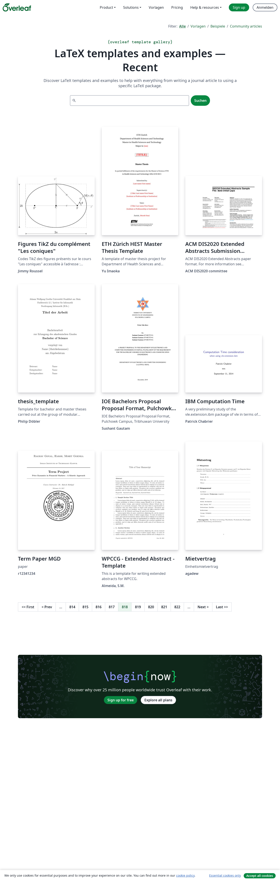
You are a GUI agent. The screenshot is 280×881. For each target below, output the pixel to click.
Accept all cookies (259, 876)
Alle (182, 26)
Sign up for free (120, 700)
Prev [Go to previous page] (47, 607)
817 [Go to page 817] (112, 607)
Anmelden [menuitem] (265, 7)
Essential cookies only (225, 875)
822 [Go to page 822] (177, 607)
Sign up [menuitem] (239, 7)
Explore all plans (158, 700)
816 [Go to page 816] (99, 607)
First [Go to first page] (28, 607)
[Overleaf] (17, 7)
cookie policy (185, 875)
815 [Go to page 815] (85, 607)
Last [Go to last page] (222, 607)
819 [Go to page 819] (138, 607)
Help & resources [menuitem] (204, 7)
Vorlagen (198, 26)
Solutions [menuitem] (131, 7)
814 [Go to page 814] (72, 607)
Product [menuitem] (106, 7)
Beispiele (217, 26)
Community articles (246, 26)
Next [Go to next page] (203, 607)
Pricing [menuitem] (177, 7)
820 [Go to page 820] (151, 607)
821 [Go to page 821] (164, 607)
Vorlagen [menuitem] (156, 7)
